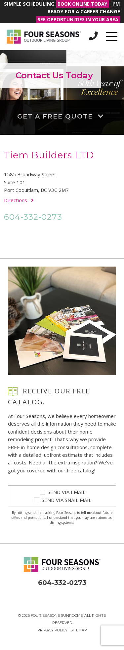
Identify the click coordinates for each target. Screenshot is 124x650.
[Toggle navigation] (111, 36)
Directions (19, 200)
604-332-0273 (33, 217)
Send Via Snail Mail (66, 500)
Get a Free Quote (62, 116)
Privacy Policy (52, 630)
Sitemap (78, 630)
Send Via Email (66, 492)
